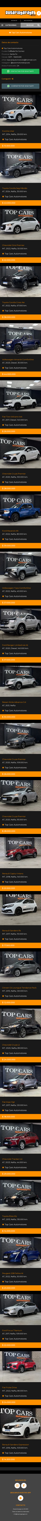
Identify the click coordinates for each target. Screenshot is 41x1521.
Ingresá (14, 20)
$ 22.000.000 (8, 260)
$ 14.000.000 (8, 1231)
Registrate (28, 20)
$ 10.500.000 (8, 146)
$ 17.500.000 (8, 945)
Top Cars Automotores (14, 139)
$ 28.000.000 (8, 488)
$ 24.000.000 (8, 1059)
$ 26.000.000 (8, 431)
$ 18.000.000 (8, 1117)
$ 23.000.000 (8, 1288)
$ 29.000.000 (8, 1174)
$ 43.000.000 (8, 203)
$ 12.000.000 (8, 1002)
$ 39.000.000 (8, 545)
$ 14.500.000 (8, 1459)
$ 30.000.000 (8, 717)
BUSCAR (30, 25)
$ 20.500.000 (8, 888)
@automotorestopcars (20, 63)
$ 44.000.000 (9, 374)
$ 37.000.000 (8, 602)
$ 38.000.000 (8, 317)
